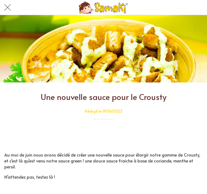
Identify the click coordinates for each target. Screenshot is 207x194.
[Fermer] (7, 7)
